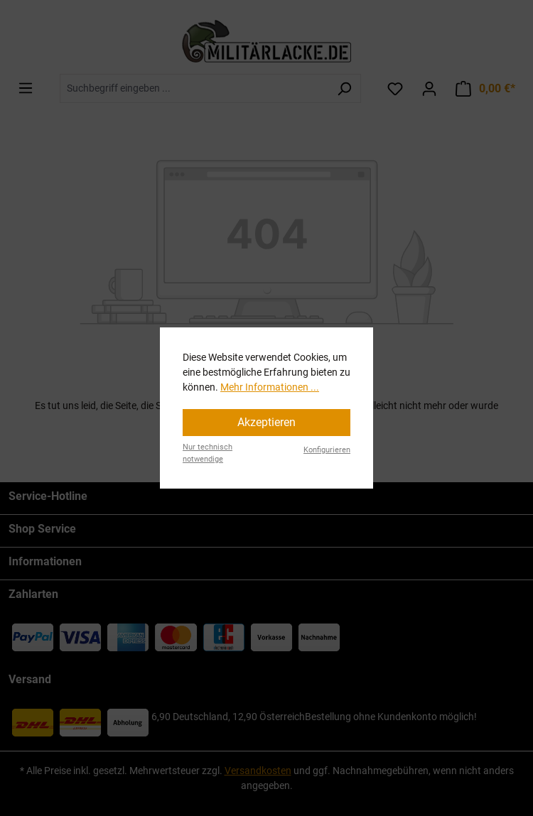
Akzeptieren (266, 422)
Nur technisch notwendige (207, 453)
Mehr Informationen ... (269, 387)
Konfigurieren (326, 450)
